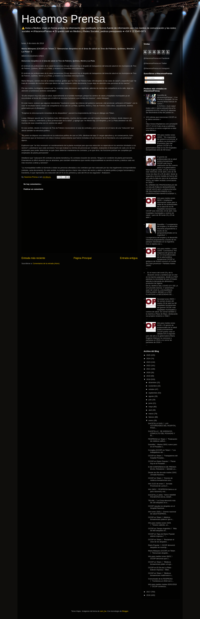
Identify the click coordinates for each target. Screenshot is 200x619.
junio (151, 403)
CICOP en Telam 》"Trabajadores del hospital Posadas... (162, 457)
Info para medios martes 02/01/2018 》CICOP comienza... (162, 585)
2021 (148, 369)
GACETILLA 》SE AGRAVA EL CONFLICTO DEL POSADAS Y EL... (161, 433)
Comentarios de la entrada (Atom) (46, 263)
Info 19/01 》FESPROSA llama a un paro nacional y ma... (162, 490)
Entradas (150, 78)
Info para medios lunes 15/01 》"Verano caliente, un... (159, 524)
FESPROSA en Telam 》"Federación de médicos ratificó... (162, 440)
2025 (148, 355)
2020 (148, 372)
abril (150, 410)
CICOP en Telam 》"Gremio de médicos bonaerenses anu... (160, 479)
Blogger (125, 611)
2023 (148, 362)
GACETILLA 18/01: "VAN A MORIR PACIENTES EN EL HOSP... (162, 496)
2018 (148, 379)
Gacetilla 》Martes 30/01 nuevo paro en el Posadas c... (162, 445)
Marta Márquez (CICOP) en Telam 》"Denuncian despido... (161, 552)
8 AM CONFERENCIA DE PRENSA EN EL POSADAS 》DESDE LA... (162, 468)
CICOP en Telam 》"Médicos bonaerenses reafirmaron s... (160, 574)
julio (150, 400)
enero (151, 420)
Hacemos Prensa (63, 19)
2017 (148, 592)
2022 (148, 365)
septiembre (153, 393)
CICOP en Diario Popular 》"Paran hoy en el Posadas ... (162, 462)
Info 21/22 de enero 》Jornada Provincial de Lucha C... (160, 485)
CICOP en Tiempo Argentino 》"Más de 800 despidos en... (162, 529)
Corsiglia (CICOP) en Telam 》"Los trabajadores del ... (162, 451)
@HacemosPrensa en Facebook (156, 58)
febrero (152, 417)
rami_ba (103, 611)
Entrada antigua (128, 258)
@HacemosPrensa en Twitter (155, 63)
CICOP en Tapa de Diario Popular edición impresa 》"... (161, 535)
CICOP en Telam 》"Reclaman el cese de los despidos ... (161, 541)
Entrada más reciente (33, 258)
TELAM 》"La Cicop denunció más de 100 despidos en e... (161, 501)
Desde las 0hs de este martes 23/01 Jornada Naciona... (162, 473)
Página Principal (82, 258)
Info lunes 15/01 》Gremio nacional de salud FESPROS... (162, 513)
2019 (148, 376)
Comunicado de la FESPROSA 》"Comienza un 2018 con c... (161, 580)
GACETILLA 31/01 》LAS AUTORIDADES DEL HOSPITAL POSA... (162, 425)
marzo (151, 414)
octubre (152, 389)
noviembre (153, 386)
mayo (151, 407)
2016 (148, 595)
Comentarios (151, 82)
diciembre (153, 382)
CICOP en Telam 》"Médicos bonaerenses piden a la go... (160, 563)
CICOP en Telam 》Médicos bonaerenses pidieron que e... (161, 518)
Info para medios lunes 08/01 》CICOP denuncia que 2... (160, 557)
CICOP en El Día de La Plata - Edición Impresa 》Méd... (160, 569)
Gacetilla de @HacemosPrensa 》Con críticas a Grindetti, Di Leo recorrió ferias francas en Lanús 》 (167, 99)
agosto (151, 396)
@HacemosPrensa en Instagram (157, 68)
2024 (148, 359)
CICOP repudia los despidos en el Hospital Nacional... (161, 507)
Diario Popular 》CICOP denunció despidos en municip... (161, 546)
